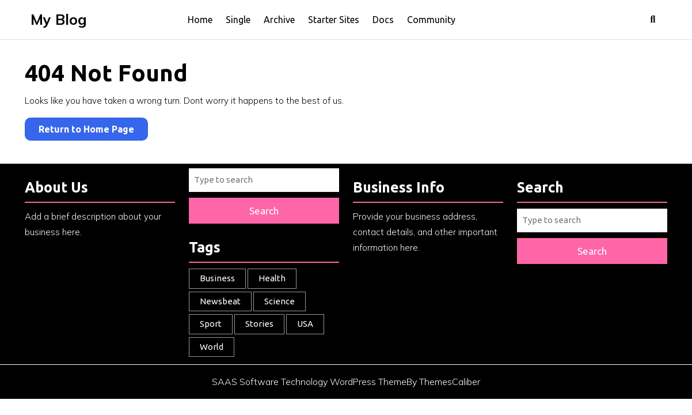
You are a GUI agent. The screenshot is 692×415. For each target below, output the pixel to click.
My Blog (59, 19)
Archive (279, 19)
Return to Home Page (93, 126)
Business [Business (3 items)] (217, 278)
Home (200, 19)
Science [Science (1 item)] (279, 301)
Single (238, 19)
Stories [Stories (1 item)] (259, 324)
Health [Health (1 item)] (272, 278)
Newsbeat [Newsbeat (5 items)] (220, 301)
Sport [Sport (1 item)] (211, 324)
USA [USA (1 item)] (305, 324)
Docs (383, 19)
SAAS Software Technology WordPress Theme (309, 381)
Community (431, 19)
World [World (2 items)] (211, 347)
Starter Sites (333, 19)
